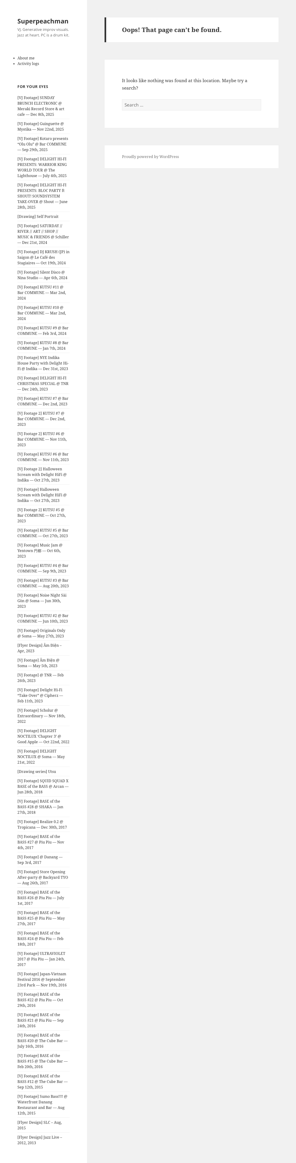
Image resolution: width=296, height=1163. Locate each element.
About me (26, 58)
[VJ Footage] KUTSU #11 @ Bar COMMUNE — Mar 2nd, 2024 (41, 292)
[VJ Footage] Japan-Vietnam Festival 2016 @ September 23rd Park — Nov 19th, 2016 (42, 979)
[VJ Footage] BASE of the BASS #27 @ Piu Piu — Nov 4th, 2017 (40, 842)
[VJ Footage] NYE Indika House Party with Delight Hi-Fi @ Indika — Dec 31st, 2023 (43, 363)
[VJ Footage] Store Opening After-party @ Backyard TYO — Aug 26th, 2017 (42, 877)
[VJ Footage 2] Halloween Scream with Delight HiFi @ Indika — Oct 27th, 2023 (42, 474)
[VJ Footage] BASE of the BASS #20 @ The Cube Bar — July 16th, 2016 (42, 1041)
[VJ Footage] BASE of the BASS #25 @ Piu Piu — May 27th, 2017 (41, 918)
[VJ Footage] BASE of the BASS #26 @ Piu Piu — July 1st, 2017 (40, 898)
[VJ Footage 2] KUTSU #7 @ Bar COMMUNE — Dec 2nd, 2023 (41, 419)
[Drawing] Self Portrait (38, 216)
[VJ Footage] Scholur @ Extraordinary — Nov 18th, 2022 (41, 716)
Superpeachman (43, 21)
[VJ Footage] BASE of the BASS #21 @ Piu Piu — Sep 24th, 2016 (40, 1020)
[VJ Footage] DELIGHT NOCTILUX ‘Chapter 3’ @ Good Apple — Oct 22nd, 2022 (43, 736)
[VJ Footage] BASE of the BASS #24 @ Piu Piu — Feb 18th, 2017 (40, 938)
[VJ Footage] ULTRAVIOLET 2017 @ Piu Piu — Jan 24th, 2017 (41, 959)
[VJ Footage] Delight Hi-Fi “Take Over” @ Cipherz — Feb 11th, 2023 (40, 695)
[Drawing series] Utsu (36, 771)
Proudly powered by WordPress (150, 156)
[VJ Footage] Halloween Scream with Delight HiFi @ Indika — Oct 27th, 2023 (42, 495)
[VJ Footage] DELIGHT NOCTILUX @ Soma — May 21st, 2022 (41, 757)
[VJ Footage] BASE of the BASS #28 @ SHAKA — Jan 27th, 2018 (40, 807)
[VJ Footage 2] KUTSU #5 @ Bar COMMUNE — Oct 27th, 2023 (41, 515)
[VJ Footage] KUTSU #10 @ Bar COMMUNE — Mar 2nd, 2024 (41, 313)
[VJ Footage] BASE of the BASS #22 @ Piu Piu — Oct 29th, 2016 (40, 1000)
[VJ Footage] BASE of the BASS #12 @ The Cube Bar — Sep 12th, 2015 (42, 1081)
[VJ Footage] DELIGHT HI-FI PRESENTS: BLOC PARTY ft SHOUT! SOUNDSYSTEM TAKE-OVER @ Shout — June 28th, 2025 (42, 196)
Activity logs (28, 63)
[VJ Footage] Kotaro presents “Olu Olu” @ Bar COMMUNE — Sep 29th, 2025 (42, 144)
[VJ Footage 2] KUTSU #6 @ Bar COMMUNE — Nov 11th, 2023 (42, 439)
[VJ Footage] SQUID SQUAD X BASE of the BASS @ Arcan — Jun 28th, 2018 (43, 786)
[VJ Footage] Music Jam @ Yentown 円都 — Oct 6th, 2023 (39, 551)
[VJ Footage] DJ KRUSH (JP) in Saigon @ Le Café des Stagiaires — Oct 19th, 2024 (43, 257)
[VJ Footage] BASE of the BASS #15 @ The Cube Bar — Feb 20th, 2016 (42, 1061)
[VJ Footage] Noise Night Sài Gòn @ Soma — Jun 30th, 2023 (41, 601)
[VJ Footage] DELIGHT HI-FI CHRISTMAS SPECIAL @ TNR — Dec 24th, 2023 (43, 383)
